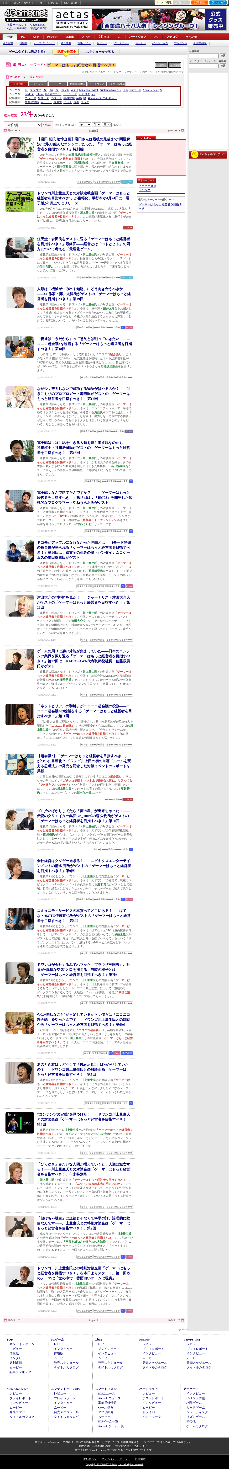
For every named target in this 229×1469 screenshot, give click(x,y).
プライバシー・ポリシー (115, 1459)
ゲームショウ (160, 43)
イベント (56, 98)
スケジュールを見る (100, 51)
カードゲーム (195, 1407)
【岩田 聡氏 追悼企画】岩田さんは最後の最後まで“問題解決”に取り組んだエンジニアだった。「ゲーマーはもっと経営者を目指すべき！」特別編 (84, 144)
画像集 (57, 102)
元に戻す (175, 65)
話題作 (23, 43)
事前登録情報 (107, 1403)
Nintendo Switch (89, 90)
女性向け (103, 36)
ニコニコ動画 (147, 186)
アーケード (70, 94)
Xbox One (135, 90)
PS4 (51, 90)
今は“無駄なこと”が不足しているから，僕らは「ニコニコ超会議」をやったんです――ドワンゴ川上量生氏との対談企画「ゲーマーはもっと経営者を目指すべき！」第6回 (83, 1020)
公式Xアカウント (24, 2)
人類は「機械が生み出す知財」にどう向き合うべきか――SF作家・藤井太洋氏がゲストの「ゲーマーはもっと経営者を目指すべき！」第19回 (84, 294)
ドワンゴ (145, 190)
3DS (125, 90)
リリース (43, 98)
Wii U (74, 90)
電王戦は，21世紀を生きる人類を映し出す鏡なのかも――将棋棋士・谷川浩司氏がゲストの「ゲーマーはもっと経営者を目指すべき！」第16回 (83, 448)
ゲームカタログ (197, 1426)
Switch (69, 36)
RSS (5, 2)
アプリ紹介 (106, 1412)
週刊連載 (66, 43)
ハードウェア (137, 36)
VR (119, 36)
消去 (161, 65)
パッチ (67, 102)
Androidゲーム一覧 (111, 1426)
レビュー (102, 43)
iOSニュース (106, 1393)
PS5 (45, 90)
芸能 (79, 98)
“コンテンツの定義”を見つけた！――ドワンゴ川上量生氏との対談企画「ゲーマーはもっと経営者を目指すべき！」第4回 (83, 1119)
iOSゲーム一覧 (108, 1421)
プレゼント (180, 43)
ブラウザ (35, 90)
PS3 (57, 90)
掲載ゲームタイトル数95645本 (26, 25)
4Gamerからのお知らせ (102, 98)
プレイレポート (109, 1349)
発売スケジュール (66, 1362)
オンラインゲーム (44, 43)
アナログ (172, 36)
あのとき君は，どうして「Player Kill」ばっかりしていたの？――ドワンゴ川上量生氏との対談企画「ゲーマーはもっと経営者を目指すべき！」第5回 (83, 1069)
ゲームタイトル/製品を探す (28, 51)
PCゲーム (57, 1339)
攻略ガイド (84, 43)
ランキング (218, 2)
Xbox (36, 36)
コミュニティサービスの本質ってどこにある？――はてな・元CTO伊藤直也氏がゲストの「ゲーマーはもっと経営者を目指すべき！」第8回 (83, 916)
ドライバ (148, 1412)
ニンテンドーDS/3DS (65, 1389)
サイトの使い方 (49, 2)
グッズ (85, 102)
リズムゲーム (195, 1417)
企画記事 (8, 43)
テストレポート (153, 1398)
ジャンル (38, 84)
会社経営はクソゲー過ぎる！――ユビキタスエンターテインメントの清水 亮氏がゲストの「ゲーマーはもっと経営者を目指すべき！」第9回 (84, 866)
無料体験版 (32, 102)
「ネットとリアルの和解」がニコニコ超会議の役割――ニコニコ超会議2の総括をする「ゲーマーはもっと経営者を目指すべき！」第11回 (84, 711)
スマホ (86, 36)
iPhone (40, 94)
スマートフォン (106, 1389)
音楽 (76, 102)
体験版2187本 (38, 28)
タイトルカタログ (66, 1367)
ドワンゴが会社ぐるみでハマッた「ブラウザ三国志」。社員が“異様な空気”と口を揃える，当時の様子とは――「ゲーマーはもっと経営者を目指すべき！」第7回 (83, 970)
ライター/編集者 (116, 84)
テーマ (57, 84)
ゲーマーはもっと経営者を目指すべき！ (81, 65)
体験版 (14, 1353)
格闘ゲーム (194, 1403)
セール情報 (106, 1407)
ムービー (140, 43)
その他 (191, 1421)
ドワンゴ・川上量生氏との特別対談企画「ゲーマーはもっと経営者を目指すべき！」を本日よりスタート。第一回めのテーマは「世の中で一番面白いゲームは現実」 (83, 1273)
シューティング (197, 1412)
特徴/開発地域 (77, 84)
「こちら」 (135, 1445)
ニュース (30, 98)
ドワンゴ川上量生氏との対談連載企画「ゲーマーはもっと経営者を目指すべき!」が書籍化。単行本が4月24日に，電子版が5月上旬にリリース (83, 198)
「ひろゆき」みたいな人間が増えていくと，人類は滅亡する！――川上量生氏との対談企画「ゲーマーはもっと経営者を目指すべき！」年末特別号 (83, 1169)
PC (23, 36)
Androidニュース (109, 1398)
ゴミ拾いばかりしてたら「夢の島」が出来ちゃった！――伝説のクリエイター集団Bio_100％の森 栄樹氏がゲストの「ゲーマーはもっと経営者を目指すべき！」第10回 (83, 816)
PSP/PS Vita (191, 1339)
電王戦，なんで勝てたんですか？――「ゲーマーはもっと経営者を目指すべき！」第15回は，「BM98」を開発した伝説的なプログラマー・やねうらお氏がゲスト (84, 498)
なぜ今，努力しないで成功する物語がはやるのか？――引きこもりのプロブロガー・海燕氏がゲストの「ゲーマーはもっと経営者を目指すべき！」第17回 (83, 394)
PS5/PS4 (52, 36)
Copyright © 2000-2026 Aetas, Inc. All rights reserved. (114, 1464)
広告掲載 (140, 1459)
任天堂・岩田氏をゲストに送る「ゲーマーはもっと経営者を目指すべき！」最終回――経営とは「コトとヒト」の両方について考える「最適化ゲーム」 (83, 244)
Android (29, 94)
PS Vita (65, 90)
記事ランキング (20, 1372)
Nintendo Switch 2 (110, 90)
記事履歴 (199, 2)
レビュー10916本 (16, 28)
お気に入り (181, 2)
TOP (10, 37)
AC (156, 36)
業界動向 (69, 98)
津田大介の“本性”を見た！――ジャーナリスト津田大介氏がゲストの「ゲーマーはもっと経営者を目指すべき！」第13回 (83, 602)
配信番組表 (200, 43)
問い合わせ (70, 2)
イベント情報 (195, 1398)
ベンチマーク (151, 1417)
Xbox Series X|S (152, 90)
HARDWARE (53, 94)
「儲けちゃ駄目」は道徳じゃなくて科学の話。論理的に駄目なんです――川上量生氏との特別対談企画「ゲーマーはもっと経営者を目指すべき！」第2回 (83, 1223)
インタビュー (121, 43)
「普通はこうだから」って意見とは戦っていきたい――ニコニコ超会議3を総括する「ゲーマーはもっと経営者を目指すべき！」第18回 (84, 344)
